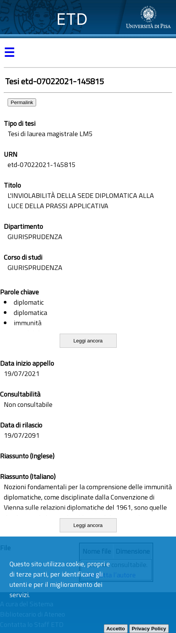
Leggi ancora (88, 341)
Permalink (22, 102)
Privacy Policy (149, 628)
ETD (72, 19)
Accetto (115, 628)
